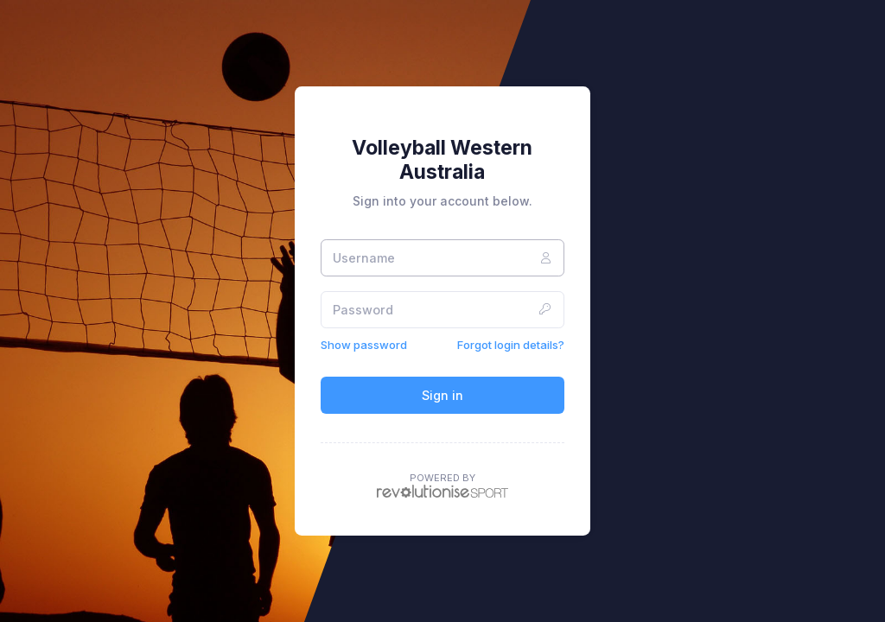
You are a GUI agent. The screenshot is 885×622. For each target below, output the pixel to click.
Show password (364, 345)
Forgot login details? (510, 345)
